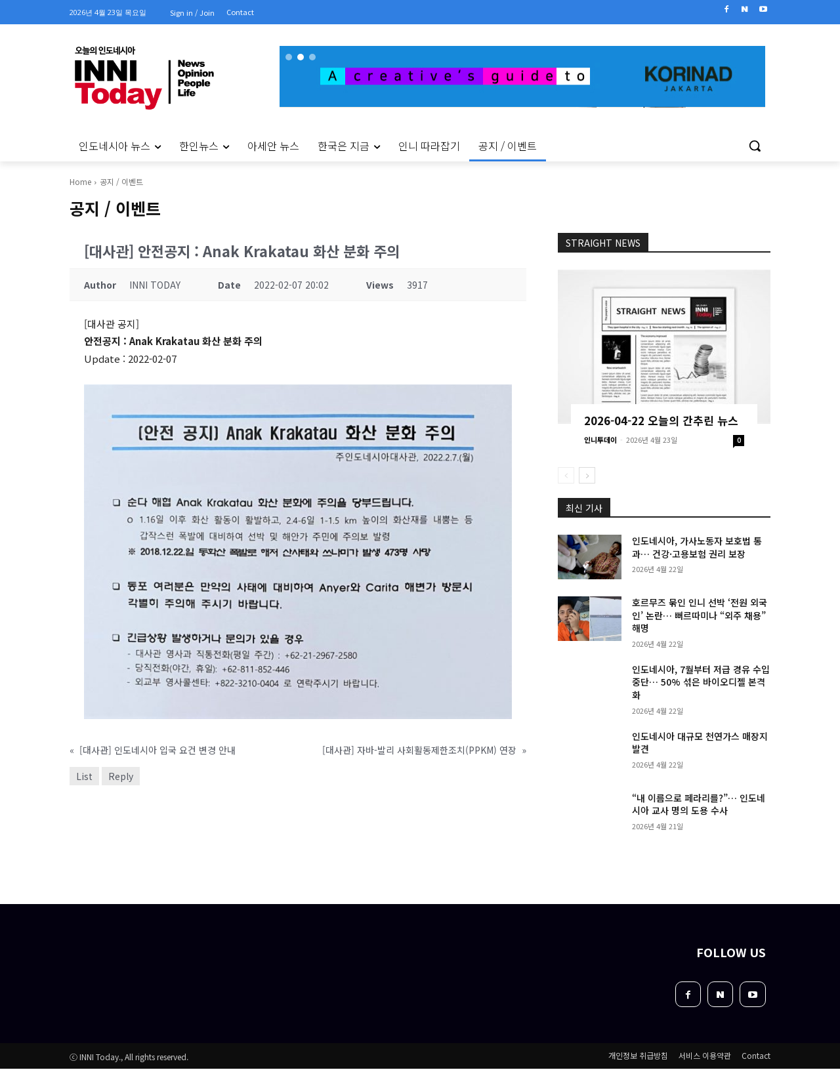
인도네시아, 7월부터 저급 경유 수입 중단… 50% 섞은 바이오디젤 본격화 (701, 682)
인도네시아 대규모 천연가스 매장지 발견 (700, 743)
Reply (120, 776)
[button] (754, 145)
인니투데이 (600, 439)
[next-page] (587, 475)
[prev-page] (566, 475)
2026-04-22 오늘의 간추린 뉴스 (661, 420)
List (84, 776)
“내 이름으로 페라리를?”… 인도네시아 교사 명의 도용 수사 (698, 804)
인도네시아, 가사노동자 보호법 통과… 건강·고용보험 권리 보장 (697, 547)
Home (80, 181)
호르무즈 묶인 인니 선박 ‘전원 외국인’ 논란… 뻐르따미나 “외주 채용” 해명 (699, 615)
